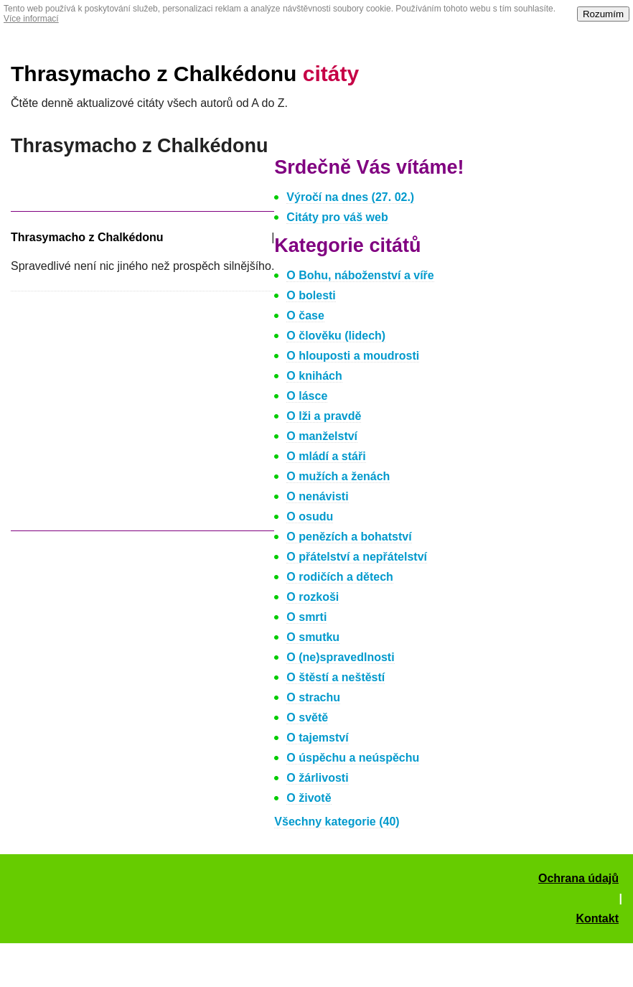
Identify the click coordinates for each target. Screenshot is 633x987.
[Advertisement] (131, 417)
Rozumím (603, 14)
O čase (305, 315)
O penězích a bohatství (348, 536)
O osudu (309, 516)
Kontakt (597, 918)
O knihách (314, 376)
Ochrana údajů (578, 878)
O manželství (321, 436)
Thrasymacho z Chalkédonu (185, 73)
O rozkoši (312, 597)
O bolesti (310, 295)
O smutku (312, 637)
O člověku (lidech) (335, 335)
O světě (307, 717)
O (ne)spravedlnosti (340, 657)
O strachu (313, 697)
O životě (308, 798)
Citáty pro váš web (337, 217)
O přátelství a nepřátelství (356, 557)
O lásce (306, 396)
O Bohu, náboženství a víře (359, 275)
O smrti (306, 617)
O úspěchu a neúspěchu (352, 758)
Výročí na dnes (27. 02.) (350, 197)
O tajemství (317, 737)
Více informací (31, 19)
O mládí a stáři (325, 456)
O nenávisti (317, 496)
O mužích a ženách (338, 476)
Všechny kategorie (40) (336, 821)
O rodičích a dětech (339, 577)
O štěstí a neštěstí (335, 677)
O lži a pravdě (323, 416)
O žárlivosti (317, 778)
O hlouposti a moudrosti (352, 356)
